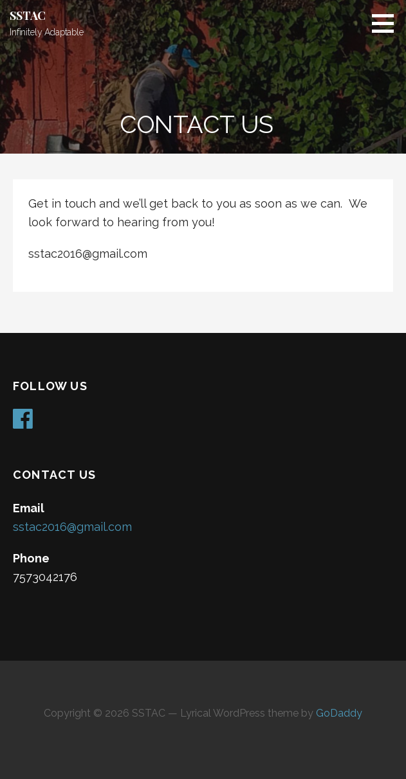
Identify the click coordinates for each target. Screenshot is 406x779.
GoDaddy (339, 713)
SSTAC (28, 15)
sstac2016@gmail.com (72, 526)
